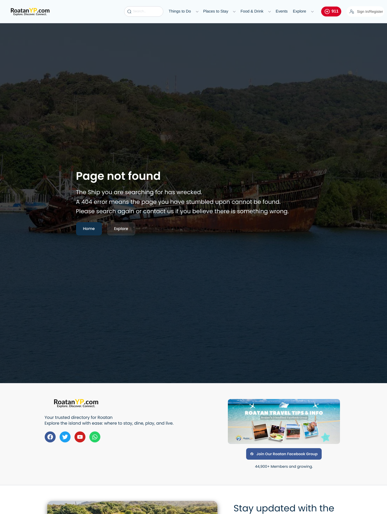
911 (331, 11)
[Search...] (143, 11)
